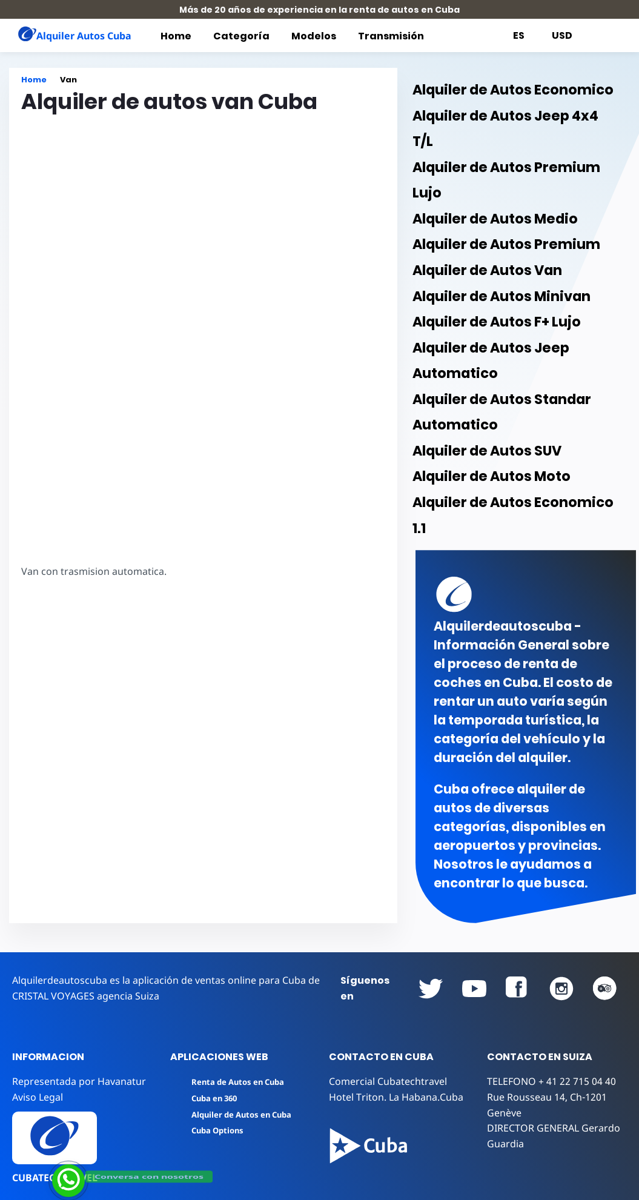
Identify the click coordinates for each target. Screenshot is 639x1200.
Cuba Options (209, 1130)
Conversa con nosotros (149, 1176)
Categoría (241, 36)
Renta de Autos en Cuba (230, 1081)
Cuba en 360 (206, 1098)
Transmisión (391, 36)
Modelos (313, 36)
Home (176, 36)
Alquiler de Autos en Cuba (233, 1114)
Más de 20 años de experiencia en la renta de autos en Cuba (319, 9)
